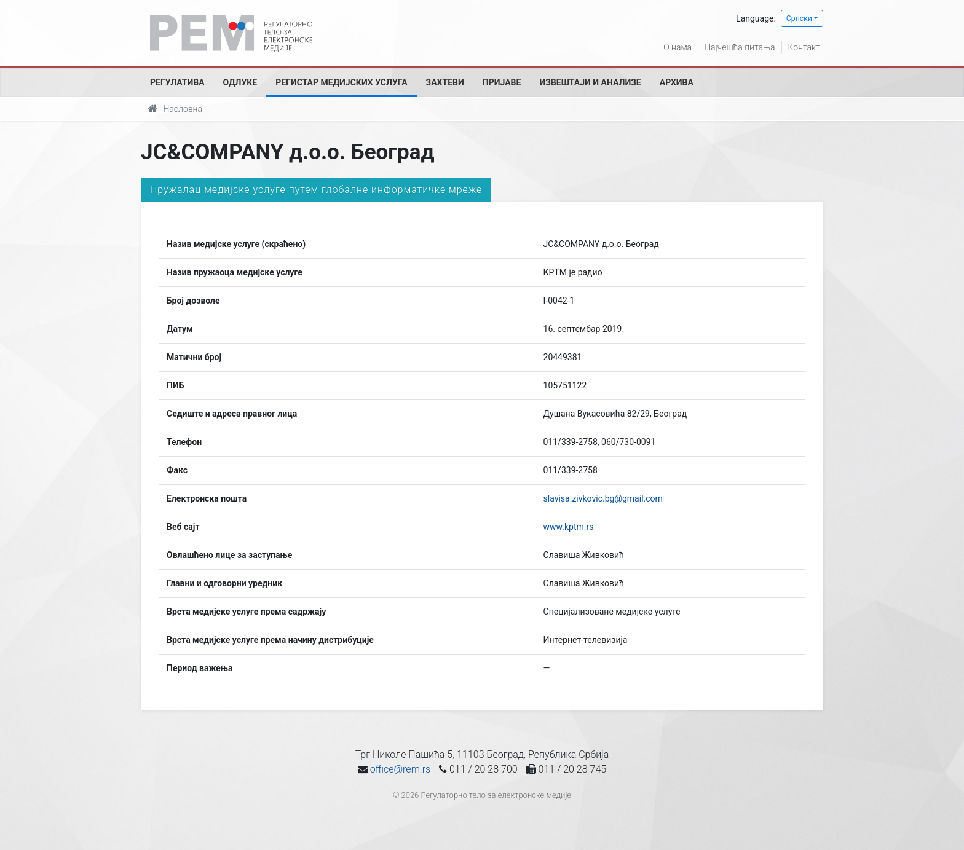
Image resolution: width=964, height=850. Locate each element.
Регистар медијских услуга (341, 82)
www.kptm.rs (568, 527)
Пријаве (502, 82)
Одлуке (240, 82)
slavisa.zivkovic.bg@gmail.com (603, 498)
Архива (676, 82)
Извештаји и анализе (590, 82)
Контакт (804, 47)
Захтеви (445, 82)
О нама (677, 47)
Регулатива (177, 82)
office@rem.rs (400, 769)
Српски (799, 18)
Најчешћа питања (740, 47)
